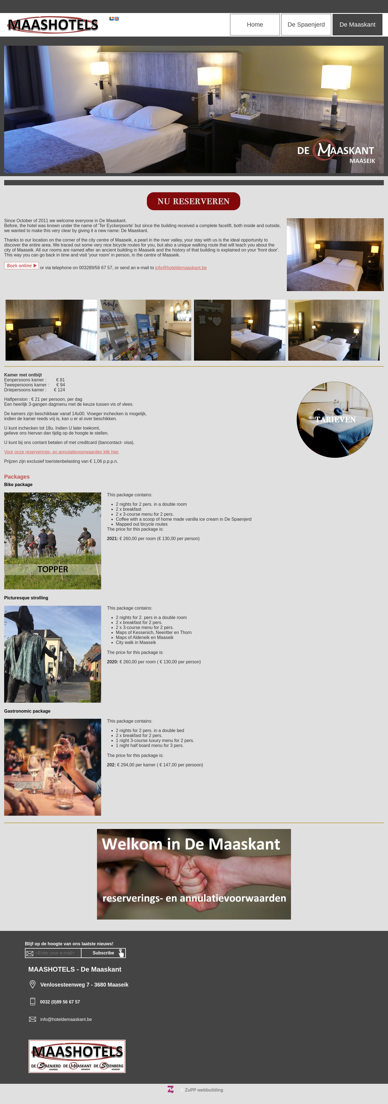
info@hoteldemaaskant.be (181, 267)
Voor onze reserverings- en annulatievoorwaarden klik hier (61, 452)
